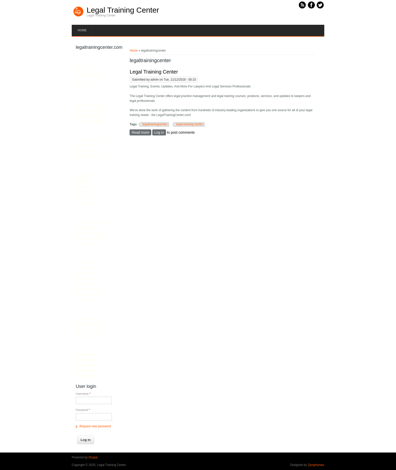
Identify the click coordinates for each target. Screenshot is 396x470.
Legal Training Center (123, 10)
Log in (159, 132)
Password (83, 409)
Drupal (93, 457)
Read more (141, 132)
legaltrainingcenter (154, 124)
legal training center (189, 124)
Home (82, 30)
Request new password (95, 426)
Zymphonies (316, 465)
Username (83, 393)
